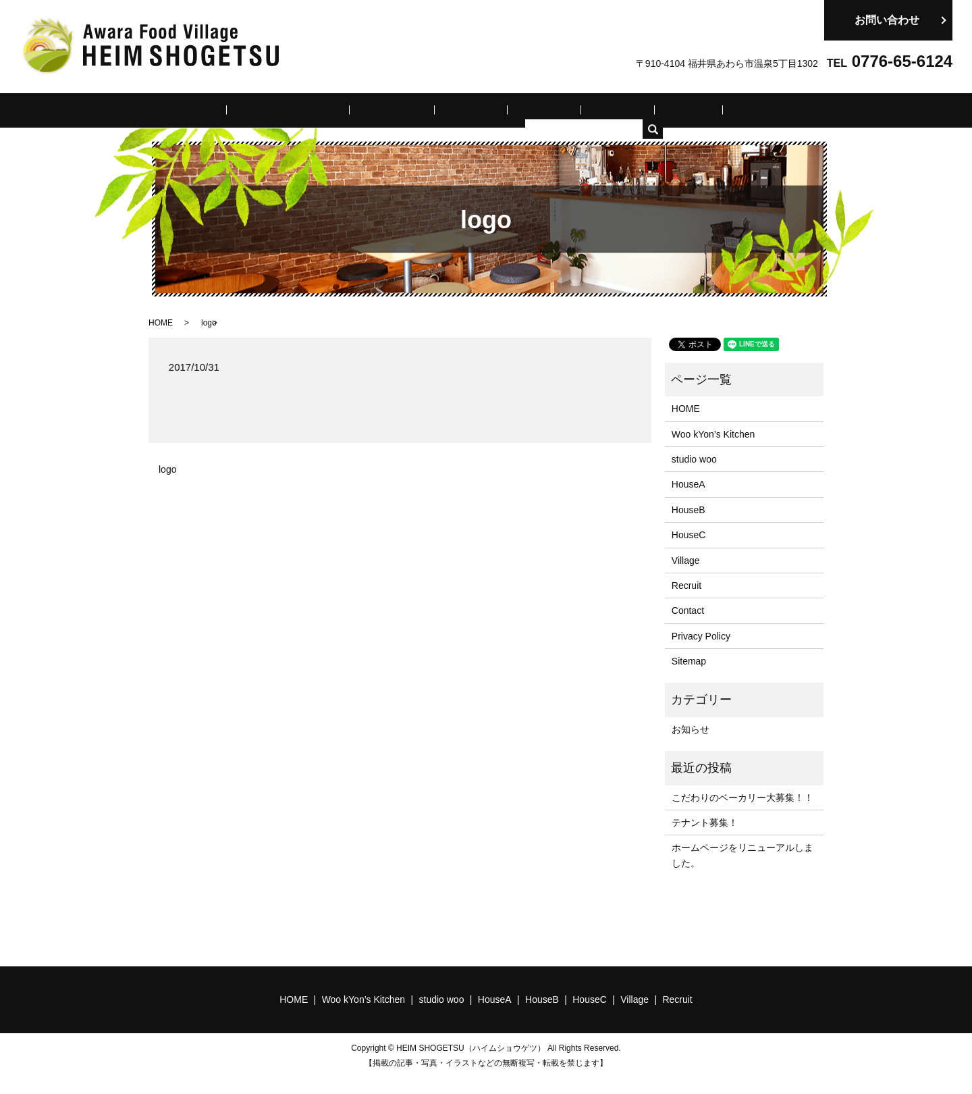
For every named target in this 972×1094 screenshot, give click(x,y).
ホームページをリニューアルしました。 (742, 854)
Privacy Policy (701, 634)
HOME (248, 109)
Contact (688, 609)
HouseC (595, 109)
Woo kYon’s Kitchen (328, 109)
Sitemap (689, 660)
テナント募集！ (705, 821)
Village (649, 109)
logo (167, 468)
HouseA (482, 109)
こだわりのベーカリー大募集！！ (742, 796)
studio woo (418, 109)
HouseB (539, 109)
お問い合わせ (887, 20)
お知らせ (690, 728)
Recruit (701, 109)
